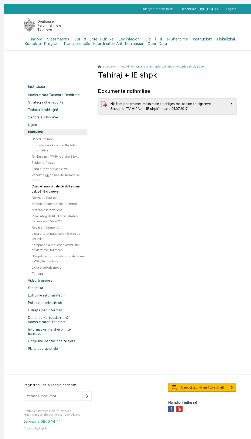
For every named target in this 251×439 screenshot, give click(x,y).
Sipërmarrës (58, 39)
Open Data (157, 43)
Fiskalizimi (226, 39)
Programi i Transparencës (67, 43)
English (231, 9)
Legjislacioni (129, 39)
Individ (37, 39)
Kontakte (33, 43)
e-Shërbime (177, 39)
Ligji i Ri (153, 39)
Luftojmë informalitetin (157, 9)
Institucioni (202, 39)
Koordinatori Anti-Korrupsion (118, 43)
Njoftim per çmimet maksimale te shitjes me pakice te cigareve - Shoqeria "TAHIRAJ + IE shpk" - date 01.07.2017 (161, 106)
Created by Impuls (35, 428)
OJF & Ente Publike (94, 39)
